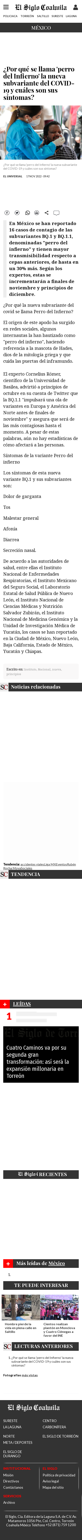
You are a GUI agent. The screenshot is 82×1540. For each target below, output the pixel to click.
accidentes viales (32, 864)
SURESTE (57, 16)
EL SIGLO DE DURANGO (12, 1454)
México (41, 27)
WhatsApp (27, 212)
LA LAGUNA (12, 1427)
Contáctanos (13, 1487)
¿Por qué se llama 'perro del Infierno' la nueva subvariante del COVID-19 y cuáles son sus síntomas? (42, 1361)
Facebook (7, 212)
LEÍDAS (22, 1003)
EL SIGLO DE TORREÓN (60, 1436)
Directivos (11, 1481)
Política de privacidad (59, 1475)
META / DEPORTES (17, 1442)
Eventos (61, 864)
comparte (46, 212)
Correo (36, 212)
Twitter (17, 212)
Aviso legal (51, 1481)
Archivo (9, 1502)
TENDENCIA (25, 874)
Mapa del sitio (53, 1487)
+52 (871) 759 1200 (61, 1525)
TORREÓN (27, 16)
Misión (8, 1475)
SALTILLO (43, 16)
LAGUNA (71, 16)
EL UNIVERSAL (12, 176)
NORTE (9, 1436)
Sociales (26, 868)
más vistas (30, 1375)
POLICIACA (10, 16)
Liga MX (50, 864)
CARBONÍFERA (54, 1427)
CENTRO (50, 1421)
